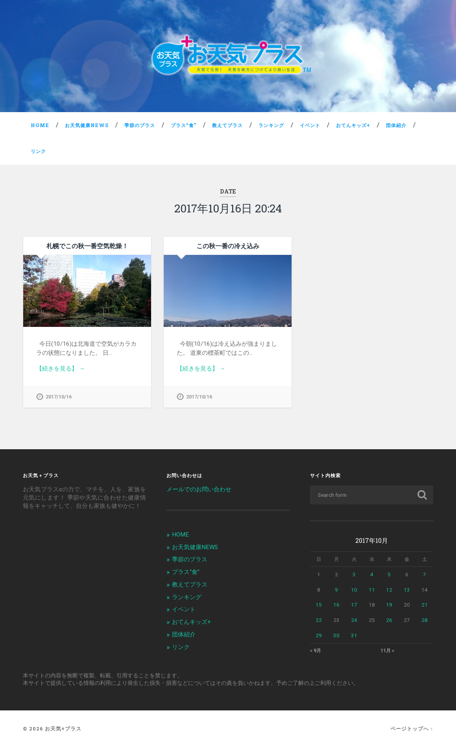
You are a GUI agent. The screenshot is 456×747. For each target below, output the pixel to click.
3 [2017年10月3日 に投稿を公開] (354, 574)
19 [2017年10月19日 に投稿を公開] (389, 605)
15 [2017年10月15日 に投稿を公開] (319, 605)
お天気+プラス (63, 729)
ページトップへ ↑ (411, 729)
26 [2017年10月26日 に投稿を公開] (389, 620)
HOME (40, 125)
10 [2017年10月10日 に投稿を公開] (354, 590)
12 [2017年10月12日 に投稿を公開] (389, 590)
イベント (310, 125)
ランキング (271, 125)
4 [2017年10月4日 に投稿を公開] (371, 574)
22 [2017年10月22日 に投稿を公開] (319, 620)
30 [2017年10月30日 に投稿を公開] (336, 635)
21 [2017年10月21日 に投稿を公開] (424, 605)
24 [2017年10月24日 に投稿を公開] (354, 620)
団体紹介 (396, 125)
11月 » (387, 650)
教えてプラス (227, 125)
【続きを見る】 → (60, 368)
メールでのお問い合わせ (198, 489)
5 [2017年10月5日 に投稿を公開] (389, 574)
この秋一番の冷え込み (227, 246)
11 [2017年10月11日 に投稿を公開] (372, 590)
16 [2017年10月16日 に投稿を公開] (336, 605)
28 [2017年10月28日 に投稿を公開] (424, 620)
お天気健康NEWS (87, 125)
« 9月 (315, 650)
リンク (38, 151)
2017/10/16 (59, 397)
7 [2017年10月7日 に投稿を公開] (424, 574)
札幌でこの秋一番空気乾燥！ (87, 246)
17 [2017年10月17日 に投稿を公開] (354, 605)
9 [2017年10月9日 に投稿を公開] (336, 590)
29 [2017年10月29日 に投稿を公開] (319, 635)
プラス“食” (183, 125)
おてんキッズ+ (353, 125)
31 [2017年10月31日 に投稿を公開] (354, 635)
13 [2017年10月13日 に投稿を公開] (407, 590)
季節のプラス (139, 125)
